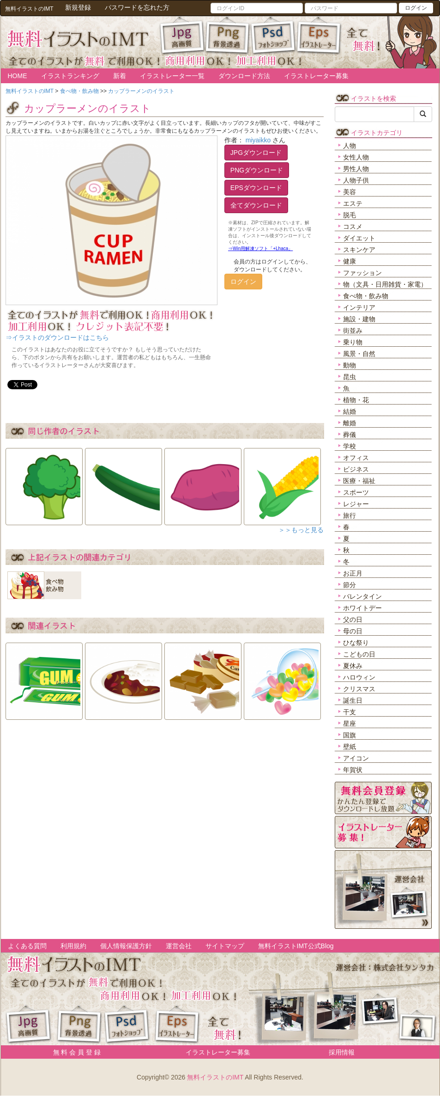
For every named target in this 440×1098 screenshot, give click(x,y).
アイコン (356, 758)
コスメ (352, 226)
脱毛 (349, 215)
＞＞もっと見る (301, 530)
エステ (352, 203)
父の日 (352, 619)
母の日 (352, 631)
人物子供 (356, 180)
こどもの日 (359, 654)
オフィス (356, 457)
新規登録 (78, 7)
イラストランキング (70, 76)
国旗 (349, 735)
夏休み (352, 665)
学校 (349, 446)
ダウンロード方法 (244, 76)
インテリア (359, 307)
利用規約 (73, 946)
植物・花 (356, 400)
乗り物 (352, 342)
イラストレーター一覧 (172, 76)
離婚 (349, 423)
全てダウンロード (256, 205)
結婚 (349, 411)
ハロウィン (359, 677)
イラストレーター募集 (316, 76)
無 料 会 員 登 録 (73, 1052)
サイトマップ (224, 946)
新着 (119, 76)
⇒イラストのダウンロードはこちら (57, 337)
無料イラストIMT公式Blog (296, 946)
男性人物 (356, 168)
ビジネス (356, 469)
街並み (352, 330)
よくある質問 (27, 946)
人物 (349, 145)
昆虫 (349, 376)
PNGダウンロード (256, 170)
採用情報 (341, 1052)
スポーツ (356, 492)
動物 (349, 365)
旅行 (349, 515)
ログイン (416, 8)
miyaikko (258, 140)
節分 (349, 585)
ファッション (362, 272)
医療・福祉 (359, 481)
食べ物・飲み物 (365, 296)
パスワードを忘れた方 (137, 7)
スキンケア (359, 249)
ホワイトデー (362, 608)
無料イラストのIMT (215, 1077)
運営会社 (179, 946)
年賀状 (352, 769)
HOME (17, 76)
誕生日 (352, 700)
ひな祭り (356, 642)
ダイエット (359, 238)
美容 (349, 192)
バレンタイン (362, 596)
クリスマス (359, 689)
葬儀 (349, 434)
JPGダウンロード (256, 152)
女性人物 (356, 157)
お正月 (352, 573)
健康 (349, 261)
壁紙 (349, 746)
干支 (349, 712)
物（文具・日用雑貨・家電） (385, 284)
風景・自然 (359, 353)
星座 (349, 723)
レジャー (356, 504)
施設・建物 (359, 319)
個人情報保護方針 (126, 946)
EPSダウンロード (256, 187)
